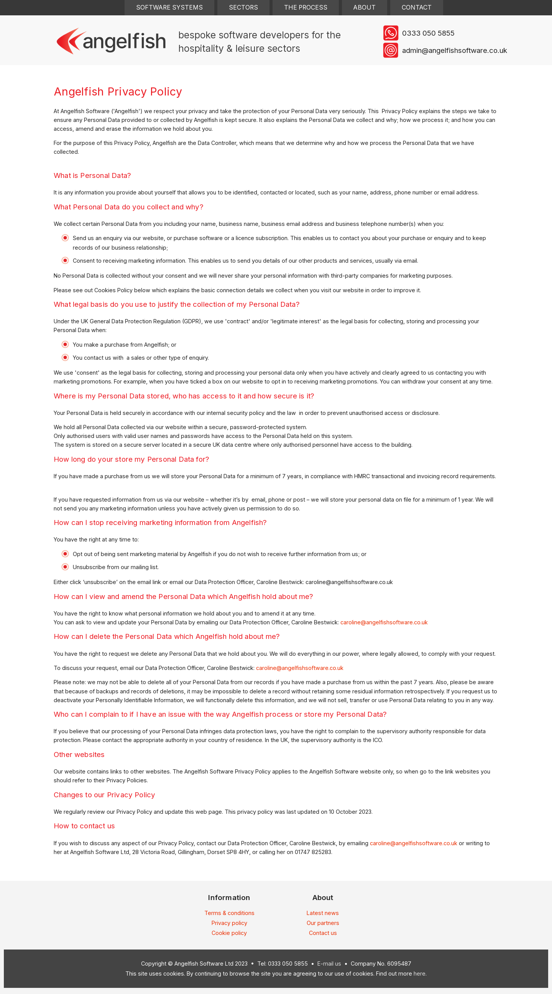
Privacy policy (229, 923)
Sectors (243, 7)
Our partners (323, 923)
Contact (417, 7)
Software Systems (169, 7)
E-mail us (329, 963)
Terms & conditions (229, 913)
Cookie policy (229, 933)
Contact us (323, 933)
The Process (305, 7)
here (420, 973)
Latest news (323, 913)
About (364, 7)
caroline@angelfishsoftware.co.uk (384, 622)
